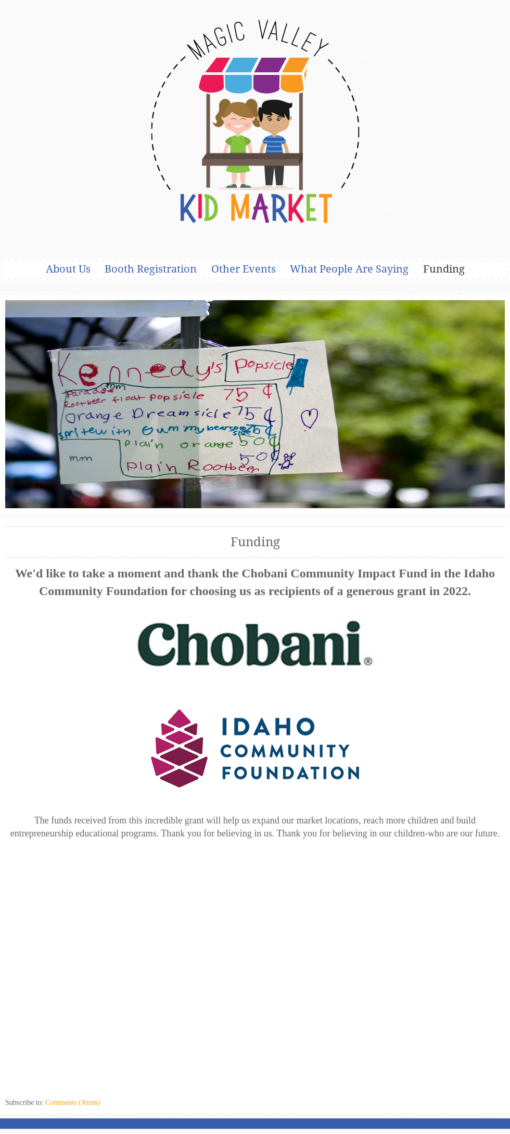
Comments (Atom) (72, 1102)
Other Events (243, 269)
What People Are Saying (349, 269)
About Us (68, 269)
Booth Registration (151, 269)
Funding (444, 269)
